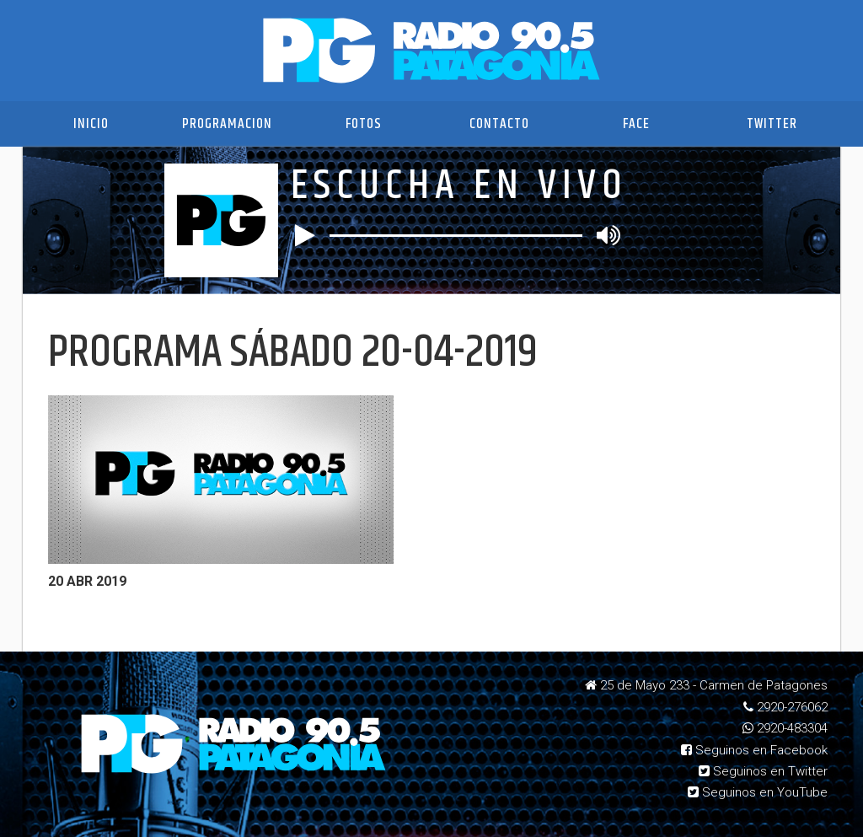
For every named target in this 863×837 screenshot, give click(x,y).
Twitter (772, 124)
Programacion (227, 124)
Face (636, 124)
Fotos (364, 124)
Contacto (499, 124)
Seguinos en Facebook (754, 750)
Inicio (91, 124)
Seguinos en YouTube (758, 792)
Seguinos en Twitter (763, 771)
